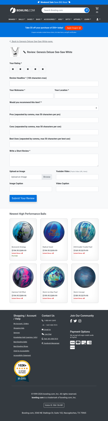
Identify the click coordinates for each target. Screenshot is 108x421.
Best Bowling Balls (20, 342)
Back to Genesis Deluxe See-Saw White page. (31, 41)
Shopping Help (19, 328)
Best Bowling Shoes (21, 346)
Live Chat (46, 334)
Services (17, 333)
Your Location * (62, 90)
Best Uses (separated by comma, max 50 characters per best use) (40, 139)
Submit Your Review (23, 198)
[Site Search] (86, 10)
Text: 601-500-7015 (50, 339)
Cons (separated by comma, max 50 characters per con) (35, 126)
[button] (13, 19)
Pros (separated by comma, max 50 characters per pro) (35, 114)
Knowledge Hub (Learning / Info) (25, 337)
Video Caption (62, 183)
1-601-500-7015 (51, 325)
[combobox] (63, 10)
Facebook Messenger (50, 343)
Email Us (46, 330)
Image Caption (16, 183)
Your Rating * (16, 63)
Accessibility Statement (22, 355)
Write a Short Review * (20, 151)
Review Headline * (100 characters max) (28, 78)
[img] (72, 347)
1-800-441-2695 (49, 320)
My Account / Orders (21, 324)
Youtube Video (71, 171)
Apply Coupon (74, 28)
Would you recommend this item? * (26, 102)
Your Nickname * (17, 90)
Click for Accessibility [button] (21, 351)
